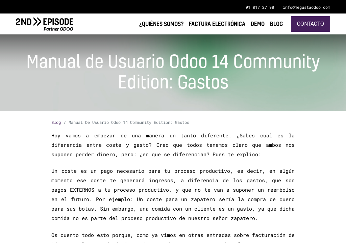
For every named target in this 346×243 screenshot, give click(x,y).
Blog (56, 122)
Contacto (310, 24)
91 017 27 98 (260, 7)
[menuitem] (276, 24)
